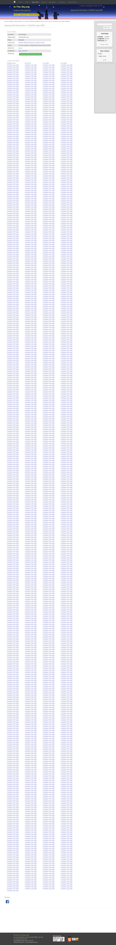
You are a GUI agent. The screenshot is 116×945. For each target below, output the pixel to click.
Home (16, 14)
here (26, 938)
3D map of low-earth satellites (61, 21)
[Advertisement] (105, 88)
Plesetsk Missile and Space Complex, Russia (31, 42)
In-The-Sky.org (22, 6)
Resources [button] (62, 2)
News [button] (20, 2)
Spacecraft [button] (35, 2)
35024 (20, 48)
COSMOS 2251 (11, 63)
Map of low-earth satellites (26, 21)
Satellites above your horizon (43, 21)
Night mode (102, 56)
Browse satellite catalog (11, 21)
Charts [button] (27, 2)
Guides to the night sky (22, 10)
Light (100, 53)
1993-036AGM (22, 51)
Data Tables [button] (52, 2)
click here (40, 937)
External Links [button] (72, 2)
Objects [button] (43, 2)
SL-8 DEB (46, 63)
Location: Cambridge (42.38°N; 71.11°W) (90, 6)
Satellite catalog (33, 14)
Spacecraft (23, 14)
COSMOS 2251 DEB (13, 65)
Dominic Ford (19, 935)
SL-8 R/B (28, 63)
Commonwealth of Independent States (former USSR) (34, 45)
